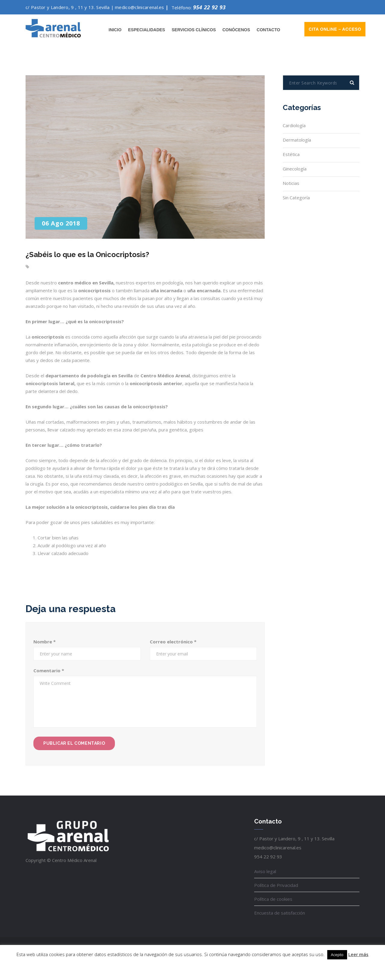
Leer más (358, 954)
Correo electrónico (173, 642)
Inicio (115, 29)
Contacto (268, 29)
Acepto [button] (337, 954)
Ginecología (294, 169)
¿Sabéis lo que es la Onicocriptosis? (87, 254)
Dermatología (297, 140)
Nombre (44, 642)
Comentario (48, 670)
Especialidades (146, 29)
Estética (291, 154)
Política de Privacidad (276, 885)
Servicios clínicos (194, 29)
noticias (291, 183)
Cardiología (294, 125)
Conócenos (236, 29)
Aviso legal (265, 871)
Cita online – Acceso (335, 29)
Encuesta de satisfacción (279, 913)
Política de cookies (273, 899)
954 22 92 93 (209, 7)
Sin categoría (296, 198)
